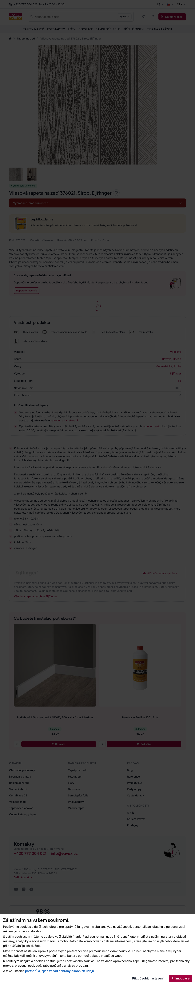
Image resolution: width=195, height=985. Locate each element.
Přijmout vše (180, 978)
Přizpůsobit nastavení (148, 978)
